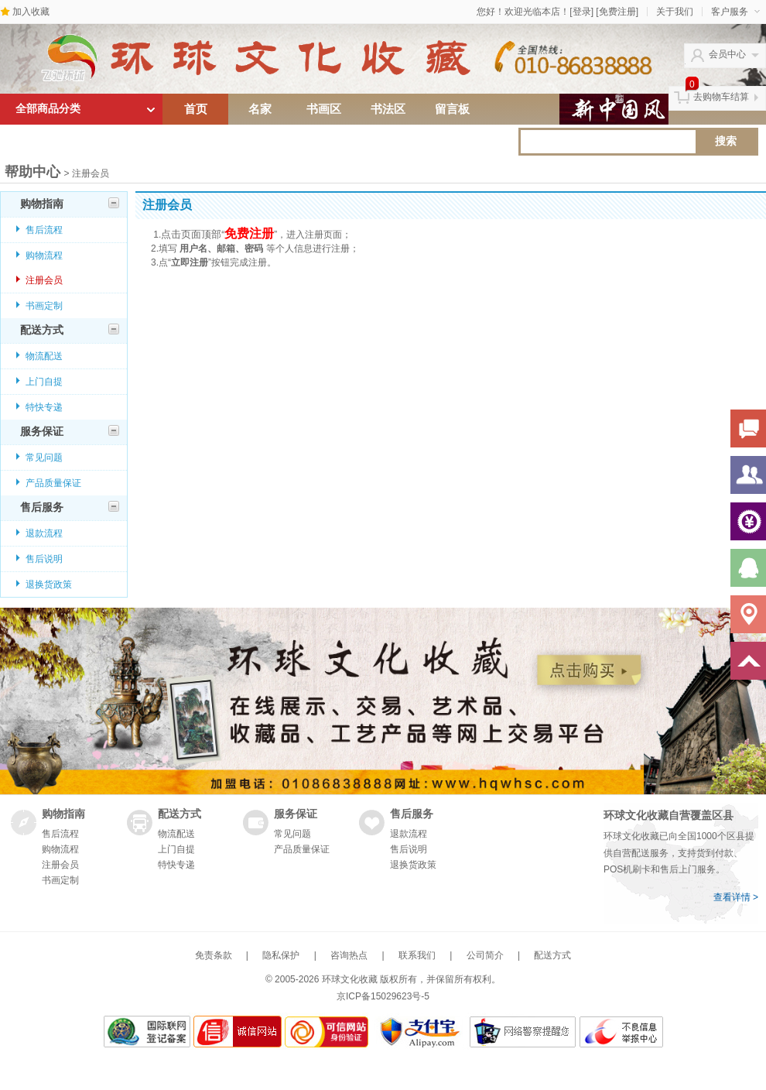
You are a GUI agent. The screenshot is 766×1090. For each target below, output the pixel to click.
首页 (195, 109)
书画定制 (44, 305)
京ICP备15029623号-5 (383, 996)
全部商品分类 (47, 109)
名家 (260, 109)
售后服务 (69, 507)
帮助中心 (32, 172)
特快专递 (44, 407)
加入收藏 (31, 11)
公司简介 (485, 955)
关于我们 (674, 11)
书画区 (323, 109)
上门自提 (44, 381)
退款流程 (44, 533)
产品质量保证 (53, 483)
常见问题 (44, 457)
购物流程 (44, 255)
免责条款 (213, 955)
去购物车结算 (721, 96)
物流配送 (44, 356)
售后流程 (44, 230)
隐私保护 (280, 955)
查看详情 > (735, 897)
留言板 (452, 109)
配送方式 (69, 330)
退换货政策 (49, 584)
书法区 (388, 109)
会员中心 (727, 54)
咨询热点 (349, 955)
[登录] (581, 11)
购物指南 (69, 203)
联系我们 (417, 955)
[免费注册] (617, 11)
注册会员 (44, 280)
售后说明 (44, 559)
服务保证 (69, 431)
